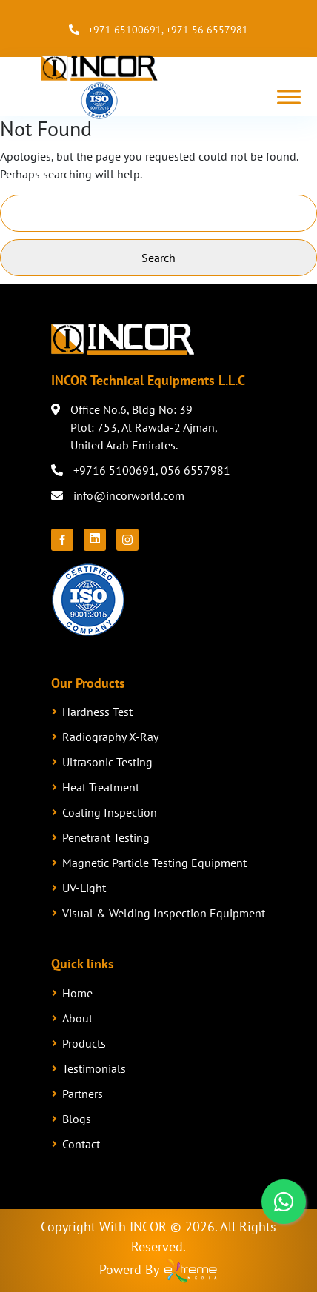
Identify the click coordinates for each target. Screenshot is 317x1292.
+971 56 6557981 (207, 29)
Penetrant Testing (106, 837)
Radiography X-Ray (110, 736)
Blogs (76, 1118)
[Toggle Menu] (289, 97)
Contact (81, 1144)
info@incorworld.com (128, 495)
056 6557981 (195, 470)
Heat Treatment (100, 787)
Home (77, 992)
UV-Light (84, 887)
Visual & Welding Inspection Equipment (163, 913)
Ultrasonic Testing (107, 761)
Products (84, 1043)
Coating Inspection (109, 812)
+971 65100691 (124, 29)
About (77, 1018)
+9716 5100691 (114, 470)
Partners (82, 1093)
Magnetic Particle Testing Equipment (154, 862)
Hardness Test (97, 711)
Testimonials (94, 1068)
